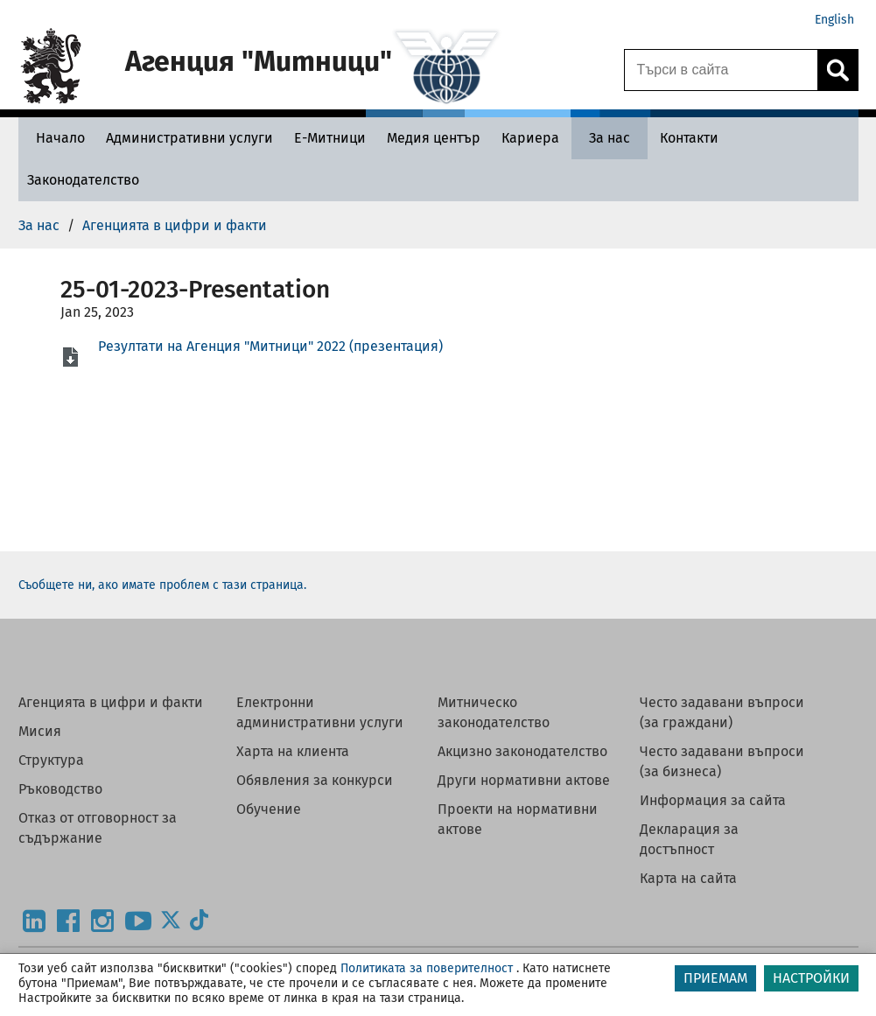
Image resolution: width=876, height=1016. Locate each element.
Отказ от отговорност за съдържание (97, 827)
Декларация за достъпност (689, 839)
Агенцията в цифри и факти (110, 702)
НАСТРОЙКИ (811, 978)
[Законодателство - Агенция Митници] (83, 180)
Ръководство (60, 789)
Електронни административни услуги (319, 712)
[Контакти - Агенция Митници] (689, 138)
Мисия (39, 731)
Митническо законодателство (494, 712)
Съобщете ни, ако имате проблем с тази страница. (162, 585)
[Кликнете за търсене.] (837, 70)
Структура (51, 760)
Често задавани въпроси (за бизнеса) (722, 761)
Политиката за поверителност (426, 968)
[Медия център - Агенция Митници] (433, 138)
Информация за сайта (713, 800)
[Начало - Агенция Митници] (56, 138)
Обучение (268, 809)
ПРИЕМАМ (715, 978)
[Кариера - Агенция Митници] (530, 138)
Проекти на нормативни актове (518, 819)
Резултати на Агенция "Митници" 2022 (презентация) (270, 346)
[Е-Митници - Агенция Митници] (330, 138)
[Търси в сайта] (721, 70)
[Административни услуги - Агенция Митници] (189, 138)
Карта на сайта (688, 878)
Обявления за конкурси (314, 780)
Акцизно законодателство (522, 751)
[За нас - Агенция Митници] (609, 138)
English (834, 19)
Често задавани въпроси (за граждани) (722, 712)
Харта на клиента (292, 751)
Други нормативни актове (524, 780)
